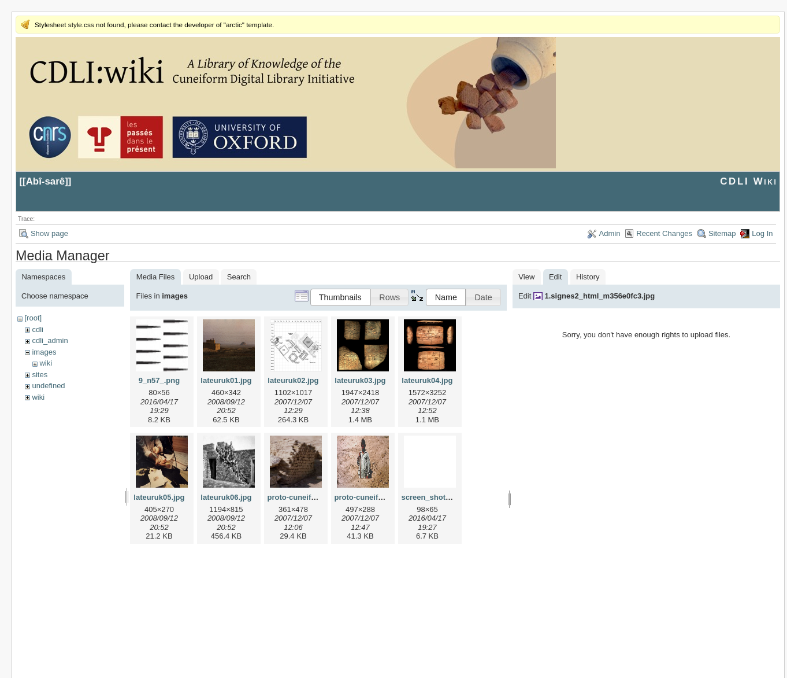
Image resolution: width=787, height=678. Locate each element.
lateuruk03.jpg (360, 380)
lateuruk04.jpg (427, 380)
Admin (610, 233)
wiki (45, 363)
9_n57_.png (159, 380)
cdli (37, 329)
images (44, 352)
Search (239, 276)
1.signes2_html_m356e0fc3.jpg (599, 296)
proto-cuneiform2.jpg (372, 497)
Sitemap (722, 233)
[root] (33, 318)
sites (39, 374)
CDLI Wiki (748, 181)
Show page (49, 233)
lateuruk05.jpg (158, 497)
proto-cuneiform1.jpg (305, 497)
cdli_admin (50, 340)
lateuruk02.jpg (293, 380)
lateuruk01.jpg (226, 380)
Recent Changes (664, 233)
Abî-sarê (45, 181)
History (587, 276)
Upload (201, 276)
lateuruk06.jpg (226, 497)
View (526, 276)
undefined (48, 385)
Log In (762, 233)
